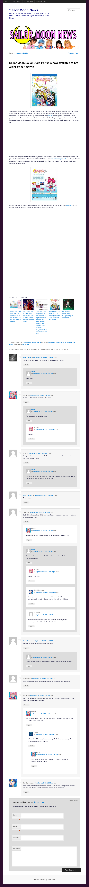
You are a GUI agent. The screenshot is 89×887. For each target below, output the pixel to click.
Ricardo (39, 802)
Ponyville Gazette (28, 1)
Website (16, 837)
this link (50, 116)
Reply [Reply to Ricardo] (26, 402)
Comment (16, 848)
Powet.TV (6, 1)
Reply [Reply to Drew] (26, 463)
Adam (11, 344)
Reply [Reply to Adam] (29, 383)
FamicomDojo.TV (16, 1)
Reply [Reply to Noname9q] (31, 626)
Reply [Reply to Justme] (26, 522)
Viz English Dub (69, 342)
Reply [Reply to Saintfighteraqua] (31, 604)
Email (16, 826)
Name (16, 815)
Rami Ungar (27, 357)
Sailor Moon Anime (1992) (32, 342)
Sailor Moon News (41, 1)
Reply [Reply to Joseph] (31, 746)
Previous (70, 53)
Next (77, 53)
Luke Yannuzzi (27, 495)
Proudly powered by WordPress (44, 880)
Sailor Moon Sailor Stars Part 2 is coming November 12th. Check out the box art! (54, 316)
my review (69, 205)
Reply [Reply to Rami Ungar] (26, 365)
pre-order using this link (58, 159)
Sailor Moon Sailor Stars (56, 342)
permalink (26, 344)
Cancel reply (73, 801)
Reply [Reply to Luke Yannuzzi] (26, 502)
